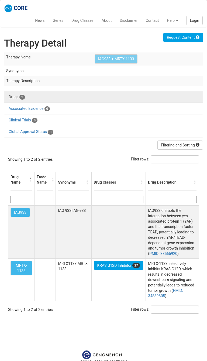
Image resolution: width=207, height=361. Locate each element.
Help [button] (172, 20)
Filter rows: (140, 159)
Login (194, 20)
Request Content (183, 37)
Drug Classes (82, 20)
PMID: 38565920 (163, 253)
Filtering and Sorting (180, 145)
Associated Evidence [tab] (29, 108)
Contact (152, 20)
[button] (30, 179)
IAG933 (20, 212)
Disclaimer (128, 20)
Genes (58, 20)
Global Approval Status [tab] (31, 131)
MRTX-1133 (21, 268)
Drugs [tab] (17, 97)
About (107, 20)
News (39, 20)
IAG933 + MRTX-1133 (116, 59)
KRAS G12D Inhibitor (118, 265)
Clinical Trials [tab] (23, 120)
